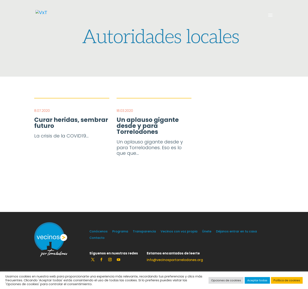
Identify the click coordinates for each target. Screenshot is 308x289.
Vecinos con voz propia (179, 232)
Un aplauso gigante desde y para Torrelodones (148, 126)
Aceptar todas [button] (257, 280)
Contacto (97, 238)
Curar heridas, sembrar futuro (71, 123)
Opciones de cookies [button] (226, 280)
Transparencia (144, 232)
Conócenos (98, 232)
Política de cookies (287, 280)
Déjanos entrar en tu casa (236, 232)
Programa (120, 232)
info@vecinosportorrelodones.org (175, 260)
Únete (206, 232)
